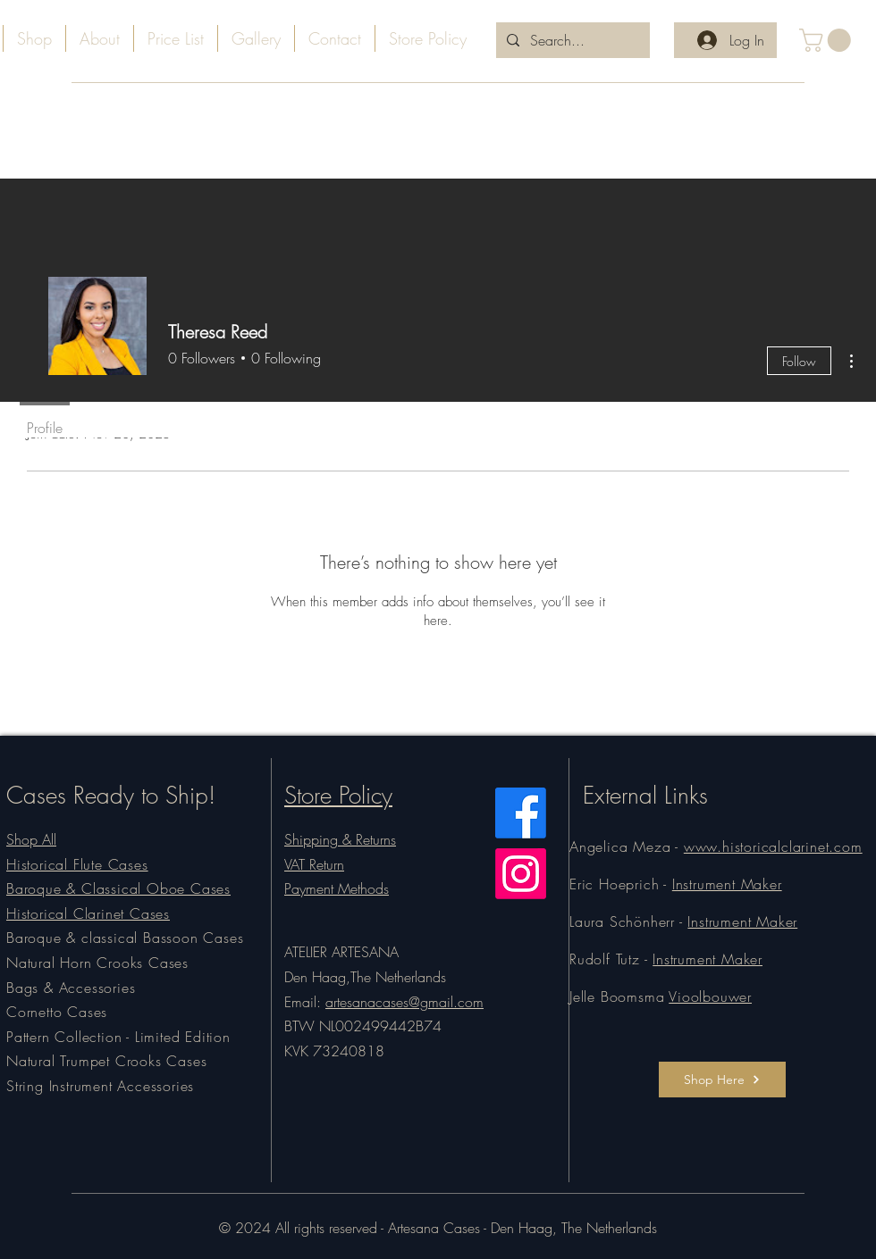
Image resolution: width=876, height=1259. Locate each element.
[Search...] (571, 40)
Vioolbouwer (710, 996)
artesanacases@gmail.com (404, 1002)
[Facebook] (520, 813)
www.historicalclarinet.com (773, 846)
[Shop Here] (722, 1079)
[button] (827, 40)
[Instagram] (520, 873)
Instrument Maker (727, 884)
